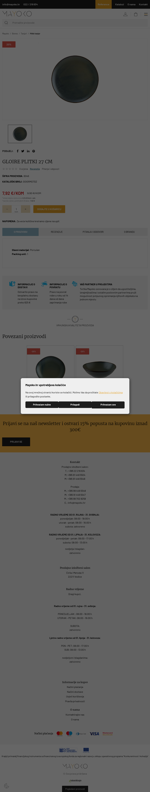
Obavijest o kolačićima (111, 392)
